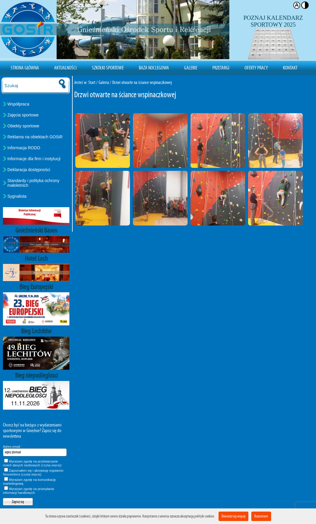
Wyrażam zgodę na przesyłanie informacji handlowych (28, 490)
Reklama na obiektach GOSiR (35, 136)
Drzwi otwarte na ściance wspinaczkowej (142, 82)
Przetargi (220, 67)
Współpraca (18, 104)
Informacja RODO (23, 147)
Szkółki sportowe (108, 67)
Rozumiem (261, 516)
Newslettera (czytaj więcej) (22, 474)
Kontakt (290, 67)
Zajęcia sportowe (23, 115)
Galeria (104, 82)
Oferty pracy (256, 67)
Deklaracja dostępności (28, 169)
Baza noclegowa (154, 67)
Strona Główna (25, 67)
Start (91, 82)
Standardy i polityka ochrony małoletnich (33, 183)
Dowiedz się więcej (233, 516)
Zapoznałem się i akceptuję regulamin (33, 472)
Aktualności (65, 67)
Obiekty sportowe (23, 126)
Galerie (190, 67)
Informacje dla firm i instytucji (34, 158)
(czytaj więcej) (51, 465)
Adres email (11, 446)
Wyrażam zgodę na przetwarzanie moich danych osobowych (32, 463)
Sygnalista (17, 196)
